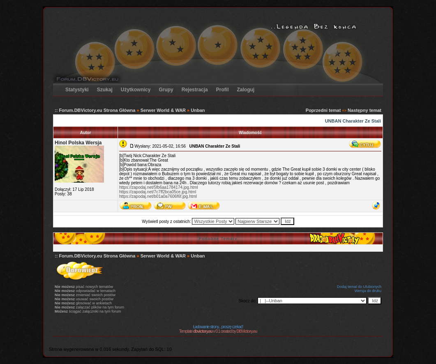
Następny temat (364, 110)
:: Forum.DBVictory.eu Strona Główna (95, 110)
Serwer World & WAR (163, 110)
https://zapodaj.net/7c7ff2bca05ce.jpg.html (157, 192)
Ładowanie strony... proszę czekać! (218, 327)
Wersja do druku (368, 291)
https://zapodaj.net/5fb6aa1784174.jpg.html (158, 187)
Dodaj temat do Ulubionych (359, 287)
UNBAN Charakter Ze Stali (353, 120)
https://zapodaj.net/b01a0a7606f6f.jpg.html (158, 196)
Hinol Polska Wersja (78, 143)
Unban (198, 110)
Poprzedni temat (323, 110)
